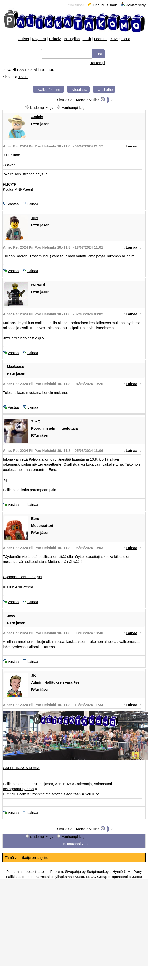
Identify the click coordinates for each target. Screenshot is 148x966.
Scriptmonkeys (98, 871)
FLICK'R (9, 184)
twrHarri (38, 285)
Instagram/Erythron (18, 789)
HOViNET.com (14, 794)
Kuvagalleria (120, 39)
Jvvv (11, 616)
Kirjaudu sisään (104, 5)
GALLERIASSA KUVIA (21, 768)
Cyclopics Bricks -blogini (22, 577)
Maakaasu (15, 367)
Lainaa (131, 146)
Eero (35, 518)
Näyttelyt (39, 39)
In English (72, 39)
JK (33, 675)
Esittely (55, 39)
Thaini (23, 77)
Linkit (87, 39)
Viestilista (79, 90)
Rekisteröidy (136, 5)
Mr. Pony (134, 871)
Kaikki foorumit (49, 90)
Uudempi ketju (41, 108)
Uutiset (23, 39)
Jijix (34, 218)
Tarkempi (97, 63)
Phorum (56, 871)
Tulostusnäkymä (75, 844)
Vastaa (13, 204)
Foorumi (100, 39)
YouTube (92, 794)
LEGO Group (96, 877)
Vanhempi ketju (74, 108)
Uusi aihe (105, 90)
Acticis (37, 117)
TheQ (35, 421)
